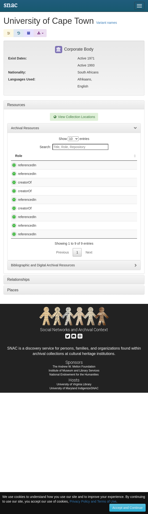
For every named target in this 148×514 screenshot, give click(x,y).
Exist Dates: (17, 58)
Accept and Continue (127, 508)
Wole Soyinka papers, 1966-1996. (61, 314)
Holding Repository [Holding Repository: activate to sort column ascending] (104, 158)
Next (89, 373)
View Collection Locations (74, 117)
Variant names (106, 22)
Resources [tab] (16, 105)
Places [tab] (12, 411)
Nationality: (17, 72)
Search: (74, 147)
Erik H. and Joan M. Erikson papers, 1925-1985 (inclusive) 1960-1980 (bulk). (62, 197)
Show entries (74, 138)
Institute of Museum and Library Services (74, 491)
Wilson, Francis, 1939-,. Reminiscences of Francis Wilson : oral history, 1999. (61, 296)
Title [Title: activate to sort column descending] (41, 160)
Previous (62, 373)
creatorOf (20, 210)
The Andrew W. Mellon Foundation (74, 488)
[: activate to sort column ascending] (133, 158)
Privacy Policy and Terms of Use (93, 501)
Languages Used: (21, 79)
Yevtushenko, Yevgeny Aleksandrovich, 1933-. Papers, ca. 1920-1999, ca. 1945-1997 (61, 346)
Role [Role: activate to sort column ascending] (18, 160)
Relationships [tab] (18, 401)
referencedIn (22, 170)
